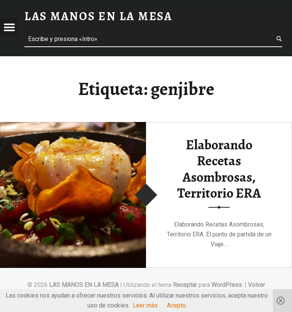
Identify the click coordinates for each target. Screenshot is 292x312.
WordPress (226, 284)
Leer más (145, 305)
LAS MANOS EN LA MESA (84, 284)
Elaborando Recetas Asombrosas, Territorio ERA (219, 168)
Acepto (176, 305)
